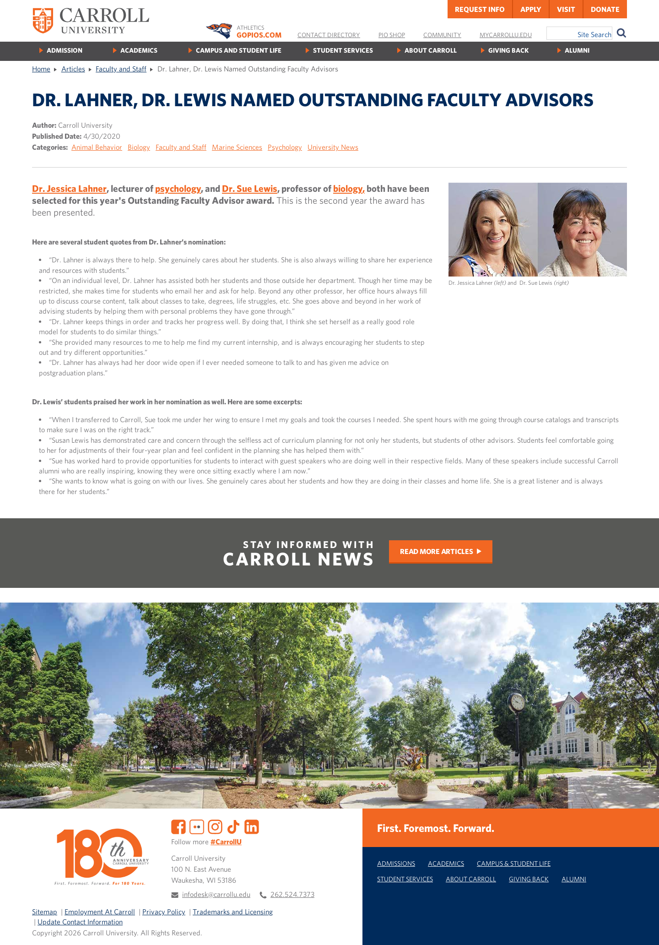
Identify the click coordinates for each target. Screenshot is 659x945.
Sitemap (44, 911)
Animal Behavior (96, 147)
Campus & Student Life (514, 863)
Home (41, 69)
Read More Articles (436, 551)
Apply (530, 9)
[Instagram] (215, 825)
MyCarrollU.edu (506, 34)
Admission (64, 50)
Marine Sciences (237, 147)
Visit (566, 9)
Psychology (285, 147)
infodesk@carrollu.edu (216, 894)
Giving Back (508, 50)
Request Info (480, 9)
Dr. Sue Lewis (249, 188)
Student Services (343, 50)
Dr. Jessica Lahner (69, 188)
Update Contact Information (80, 922)
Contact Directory (328, 34)
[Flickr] (196, 825)
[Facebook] (178, 825)
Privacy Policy (163, 911)
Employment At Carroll (100, 911)
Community (442, 34)
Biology (139, 147)
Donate (605, 9)
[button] (642, 928)
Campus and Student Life (238, 50)
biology (347, 188)
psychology (178, 188)
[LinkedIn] (251, 825)
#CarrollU (226, 841)
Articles (73, 69)
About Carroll (431, 50)
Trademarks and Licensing (233, 911)
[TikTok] (233, 825)
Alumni (577, 50)
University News (333, 147)
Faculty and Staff (121, 69)
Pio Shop (391, 34)
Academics (138, 50)
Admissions (396, 863)
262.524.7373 (292, 894)
